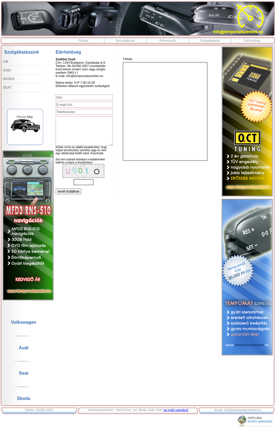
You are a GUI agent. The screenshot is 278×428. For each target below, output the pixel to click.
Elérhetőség (252, 40)
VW (5, 62)
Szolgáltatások (210, 40)
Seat (7, 87)
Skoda (9, 79)
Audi (7, 70)
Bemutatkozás (125, 40)
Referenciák (168, 40)
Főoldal (83, 40)
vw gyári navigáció (175, 410)
